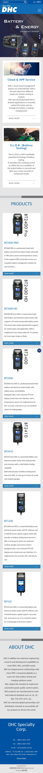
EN (34, 2)
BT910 (8, 601)
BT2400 (8, 378)
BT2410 (8, 451)
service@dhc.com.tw (24, 748)
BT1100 (8, 520)
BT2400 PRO (11, 242)
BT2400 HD (10, 308)
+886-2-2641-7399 (23, 740)
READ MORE (14, 118)
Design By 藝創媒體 (21, 770)
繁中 (39, 2)
